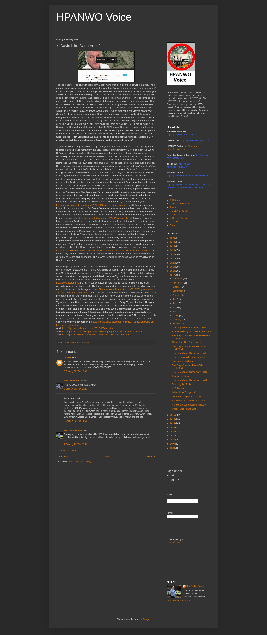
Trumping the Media (181, 384)
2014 (172, 423)
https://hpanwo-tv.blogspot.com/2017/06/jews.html (87, 328)
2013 (172, 427)
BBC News (175, 200)
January (177, 324)
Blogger (146, 619)
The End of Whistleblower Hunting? (188, 357)
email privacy (176, 542)
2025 (172, 242)
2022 (172, 254)
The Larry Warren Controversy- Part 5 (189, 327)
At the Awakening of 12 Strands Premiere (191, 331)
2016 (172, 415)
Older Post (150, 456)
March (176, 315)
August (176, 295)
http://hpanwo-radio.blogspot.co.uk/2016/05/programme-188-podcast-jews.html (102, 331)
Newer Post (62, 456)
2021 (172, 258)
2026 (172, 238)
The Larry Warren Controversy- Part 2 (189, 380)
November (178, 283)
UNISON (174, 221)
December (178, 278)
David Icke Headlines (179, 203)
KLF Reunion (178, 388)
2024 (172, 246)
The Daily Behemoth (179, 211)
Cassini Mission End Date (184, 409)
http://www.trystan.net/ (67, 282)
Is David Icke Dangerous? (184, 392)
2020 (172, 263)
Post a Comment (68, 450)
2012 (172, 431)
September (178, 291)
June (175, 303)
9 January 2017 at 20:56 (75, 444)
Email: (170, 513)
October (177, 287)
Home (107, 456)
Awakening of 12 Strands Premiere (188, 400)
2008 (172, 448)
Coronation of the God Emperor (186, 342)
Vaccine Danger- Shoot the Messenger (190, 405)
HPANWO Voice (94, 17)
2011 (172, 435)
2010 (172, 440)
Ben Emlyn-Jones (73, 381)
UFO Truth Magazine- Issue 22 (186, 396)
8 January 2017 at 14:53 (75, 421)
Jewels (67, 357)
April (175, 311)
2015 (172, 419)
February (177, 319)
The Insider (175, 214)
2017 (172, 275)
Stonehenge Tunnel (181, 376)
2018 (172, 271)
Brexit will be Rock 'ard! (183, 361)
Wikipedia (174, 225)
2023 (172, 250)
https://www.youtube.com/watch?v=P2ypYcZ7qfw (103, 218)
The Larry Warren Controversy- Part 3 (189, 372)
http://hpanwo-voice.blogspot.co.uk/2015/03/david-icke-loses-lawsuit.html (93, 205)
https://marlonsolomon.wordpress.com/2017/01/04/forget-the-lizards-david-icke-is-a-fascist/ (102, 250)
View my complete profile (178, 601)
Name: (170, 494)
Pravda (173, 207)
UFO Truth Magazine (179, 218)
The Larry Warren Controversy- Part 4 (189, 353)
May (175, 307)
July (175, 299)
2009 (172, 444)
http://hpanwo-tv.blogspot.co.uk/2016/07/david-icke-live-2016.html (95, 334)
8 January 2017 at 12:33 (75, 371)
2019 (172, 267)
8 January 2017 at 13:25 (75, 389)
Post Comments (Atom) (80, 461)
